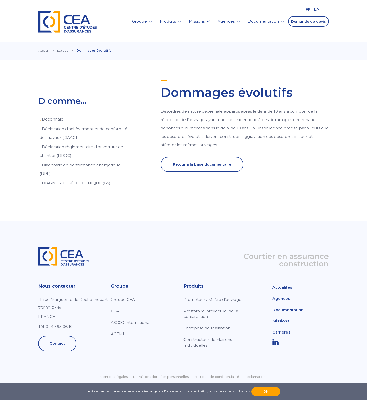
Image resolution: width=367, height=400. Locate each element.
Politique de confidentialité (216, 377)
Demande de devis (308, 21)
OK (265, 391)
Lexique (62, 50)
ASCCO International (130, 322)
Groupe (139, 21)
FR (308, 9)
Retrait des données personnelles (161, 377)
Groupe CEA (123, 299)
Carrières (281, 332)
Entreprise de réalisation (207, 328)
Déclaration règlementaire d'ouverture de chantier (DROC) (81, 151)
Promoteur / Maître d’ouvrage (212, 299)
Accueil (43, 50)
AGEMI (117, 333)
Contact (57, 343)
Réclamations (255, 377)
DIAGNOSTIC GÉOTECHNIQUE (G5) (76, 183)
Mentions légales (114, 377)
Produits (168, 21)
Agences (226, 21)
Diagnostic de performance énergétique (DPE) (80, 169)
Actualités (282, 287)
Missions (197, 21)
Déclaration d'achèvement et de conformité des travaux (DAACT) (83, 133)
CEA (115, 311)
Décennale (52, 119)
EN (317, 9)
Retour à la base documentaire (202, 164)
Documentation (263, 21)
